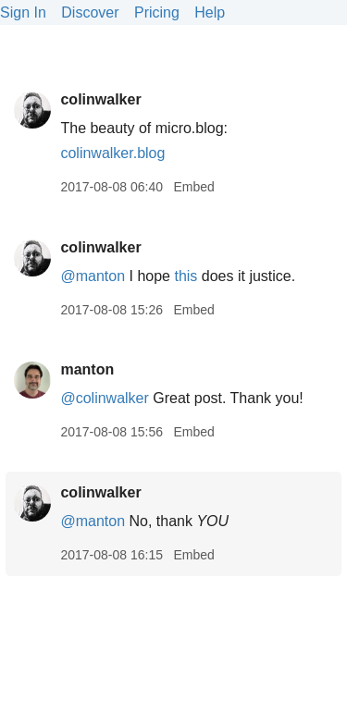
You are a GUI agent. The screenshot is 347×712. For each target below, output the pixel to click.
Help (209, 12)
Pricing (157, 12)
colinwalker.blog (112, 153)
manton (87, 369)
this (185, 276)
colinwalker (100, 99)
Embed (193, 186)
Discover (89, 12)
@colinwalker (104, 398)
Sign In (23, 12)
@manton (92, 276)
